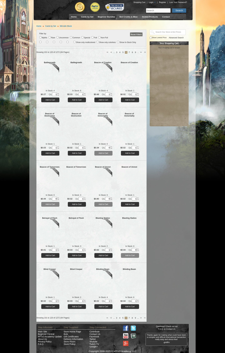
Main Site (42, 331)
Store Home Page (72, 331)
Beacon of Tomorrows (50, 167)
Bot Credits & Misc (129, 17)
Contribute (95, 331)
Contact (166, 17)
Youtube (94, 341)
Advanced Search (176, 38)
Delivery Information (73, 339)
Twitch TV (94, 344)
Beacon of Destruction (50, 115)
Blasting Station (103, 218)
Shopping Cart (139, 2)
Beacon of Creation (102, 62)
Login (152, 2)
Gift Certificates (71, 336)
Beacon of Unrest (102, 167)
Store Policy (69, 344)
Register (162, 2)
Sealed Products (150, 17)
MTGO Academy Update (50, 336)
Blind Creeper (50, 269)
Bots (66, 334)
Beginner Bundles (106, 17)
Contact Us (95, 334)
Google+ (94, 346)
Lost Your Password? (178, 2)
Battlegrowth (49, 62)
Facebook (94, 336)
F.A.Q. (41, 344)
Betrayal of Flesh (49, 218)
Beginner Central (46, 334)
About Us (42, 339)
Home (74, 17)
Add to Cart (50, 100)
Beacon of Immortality (103, 115)
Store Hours (69, 341)
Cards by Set (87, 17)
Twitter (93, 339)
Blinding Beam (102, 269)
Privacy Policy (45, 341)
